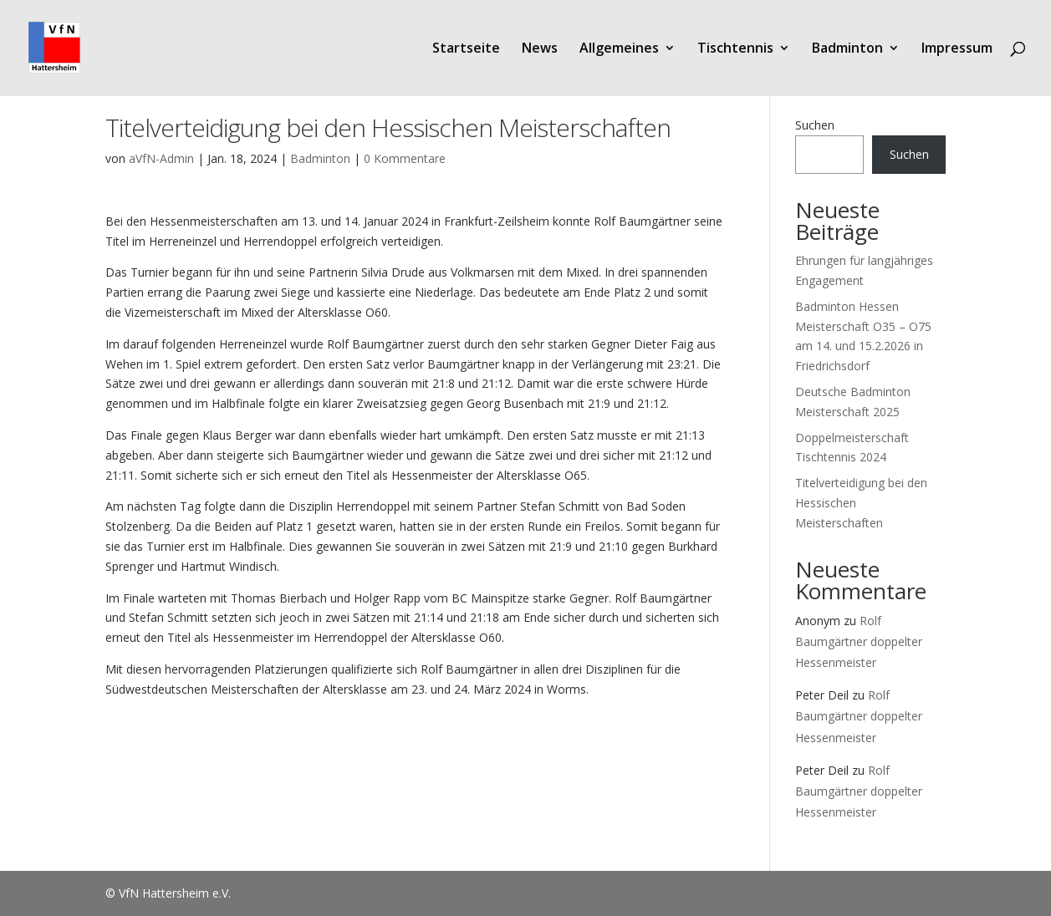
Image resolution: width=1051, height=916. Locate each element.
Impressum (956, 49)
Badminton (847, 49)
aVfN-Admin (161, 158)
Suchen (814, 125)
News (540, 49)
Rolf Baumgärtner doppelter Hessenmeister (858, 641)
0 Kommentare (405, 158)
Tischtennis (735, 49)
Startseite (466, 49)
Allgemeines (619, 49)
